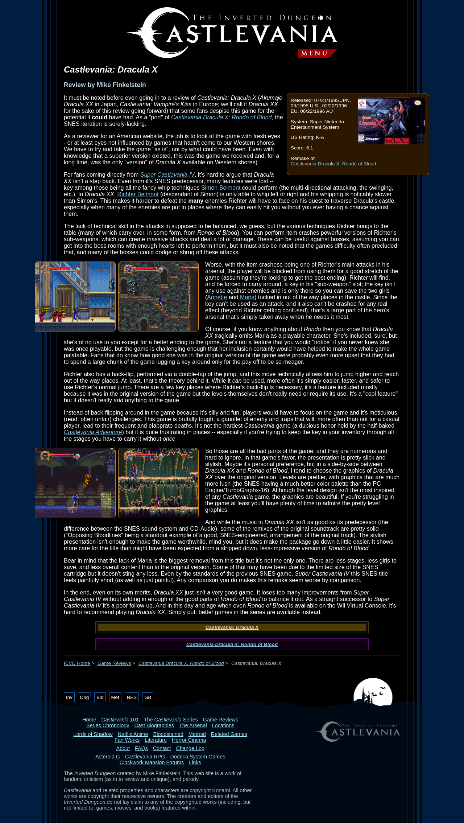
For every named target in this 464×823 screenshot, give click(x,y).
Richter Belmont (138, 194)
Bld (99, 697)
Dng (84, 697)
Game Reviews (114, 663)
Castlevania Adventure (93, 432)
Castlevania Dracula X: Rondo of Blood (333, 163)
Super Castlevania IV (167, 175)
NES (132, 697)
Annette (217, 297)
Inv (69, 697)
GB (147, 697)
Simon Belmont (221, 188)
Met (115, 697)
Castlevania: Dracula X (232, 627)
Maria (247, 297)
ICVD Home (77, 663)
